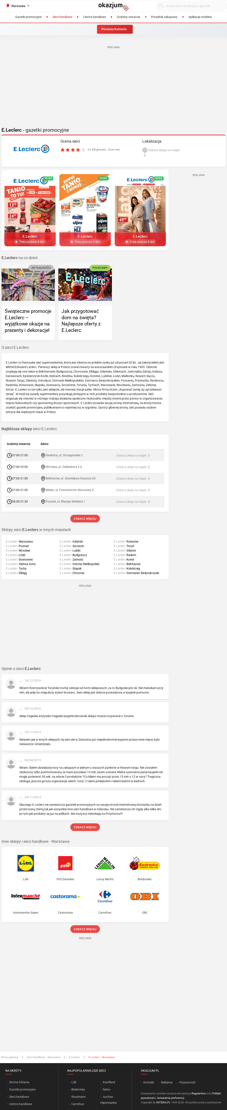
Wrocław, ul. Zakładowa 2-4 (64, 466)
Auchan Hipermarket (108, 1099)
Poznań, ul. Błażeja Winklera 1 (65, 501)
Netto (106, 1089)
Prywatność (187, 1082)
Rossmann (78, 1096)
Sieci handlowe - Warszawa (43, 1057)
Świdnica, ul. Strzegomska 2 (64, 455)
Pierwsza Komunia (114, 29)
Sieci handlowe (19, 1096)
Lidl (73, 1082)
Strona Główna (19, 1082)
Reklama (167, 1082)
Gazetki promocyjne (22, 1089)
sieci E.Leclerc (29, 429)
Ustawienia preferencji (170, 1098)
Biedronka (78, 1089)
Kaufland (109, 1082)
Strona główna (9, 1057)
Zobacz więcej (85, 518)
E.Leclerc (74, 1057)
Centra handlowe (20, 1104)
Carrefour (77, 1104)
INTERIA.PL (163, 1102)
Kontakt (148, 1082)
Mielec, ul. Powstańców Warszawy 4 (70, 490)
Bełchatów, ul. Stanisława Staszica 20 (71, 478)
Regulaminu (198, 1093)
